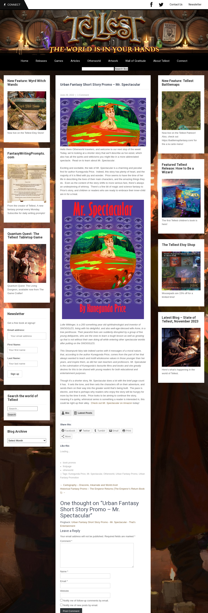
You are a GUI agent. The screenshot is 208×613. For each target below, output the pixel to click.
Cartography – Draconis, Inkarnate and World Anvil (89, 485)
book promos (69, 462)
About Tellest (161, 61)
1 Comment (83, 95)
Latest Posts (85, 413)
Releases (41, 61)
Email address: (16, 330)
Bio (67, 413)
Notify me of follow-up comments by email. (86, 605)
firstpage (67, 466)
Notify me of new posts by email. (80, 609)
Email (64, 585)
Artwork (113, 61)
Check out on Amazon (111, 403)
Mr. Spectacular (94, 474)
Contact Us (176, 4)
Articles (75, 61)
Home (24, 61)
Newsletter (195, 4)
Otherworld (94, 61)
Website (64, 595)
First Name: (14, 344)
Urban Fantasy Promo (126, 474)
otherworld (68, 470)
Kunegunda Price (77, 474)
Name (64, 576)
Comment (66, 541)
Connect (182, 61)
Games (58, 61)
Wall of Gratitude (135, 61)
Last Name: (13, 358)
